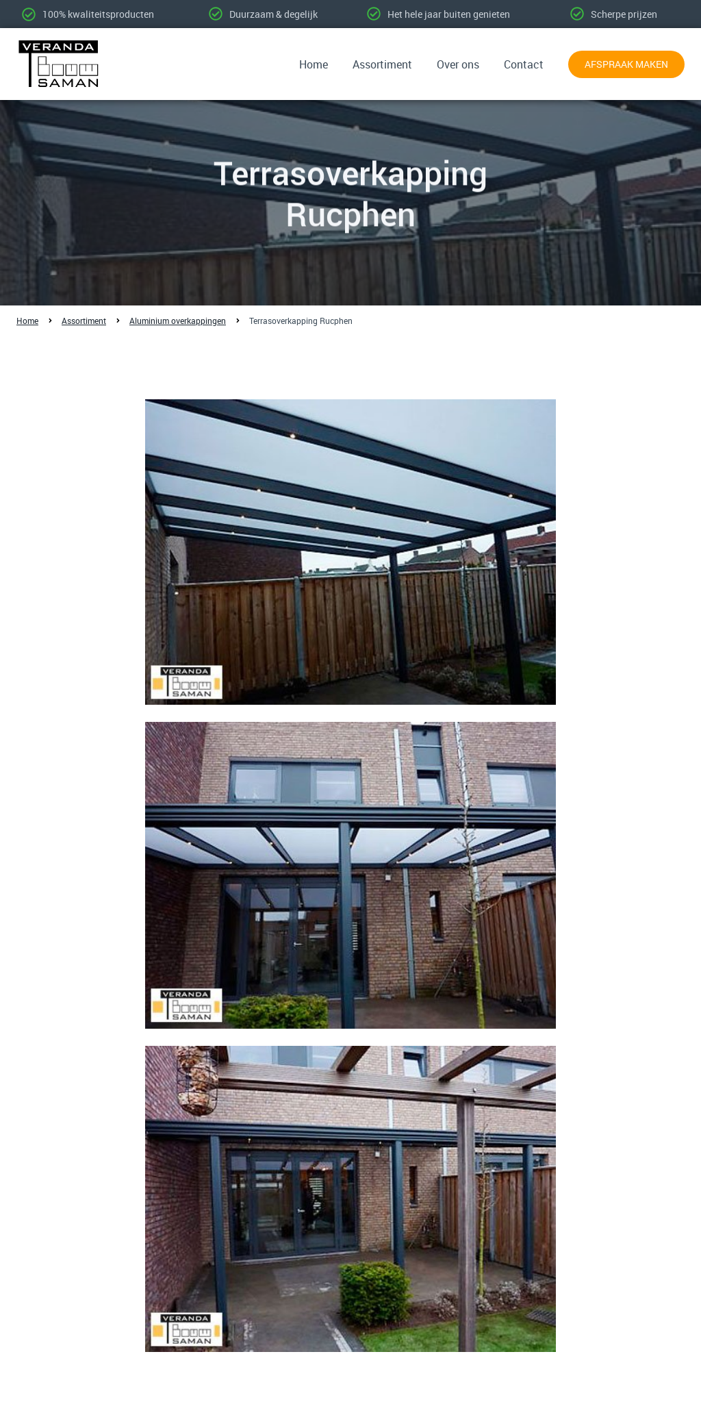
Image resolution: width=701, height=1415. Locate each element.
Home (313, 64)
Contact (524, 64)
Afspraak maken (626, 64)
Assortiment (382, 64)
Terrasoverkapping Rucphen (301, 320)
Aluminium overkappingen (177, 320)
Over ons (458, 64)
